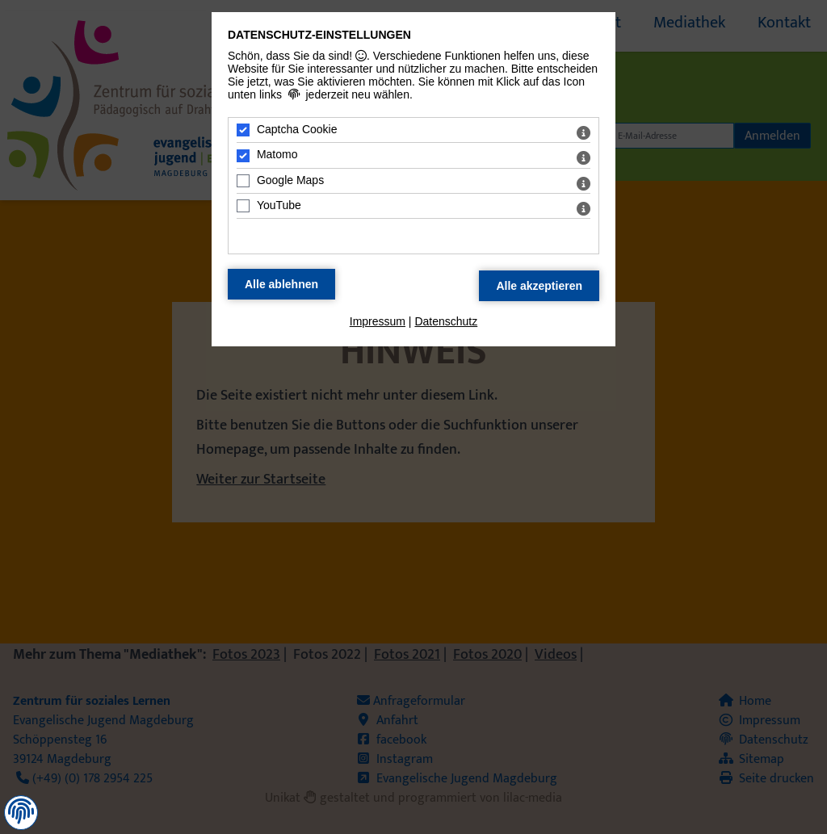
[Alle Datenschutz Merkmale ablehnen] (281, 284)
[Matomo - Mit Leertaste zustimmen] (243, 155)
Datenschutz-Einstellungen (319, 34)
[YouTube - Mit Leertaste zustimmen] (243, 205)
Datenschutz (445, 321)
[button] (21, 811)
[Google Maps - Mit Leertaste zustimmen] (243, 180)
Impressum (377, 321)
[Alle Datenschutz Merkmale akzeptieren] (539, 285)
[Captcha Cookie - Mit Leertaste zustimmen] (243, 130)
